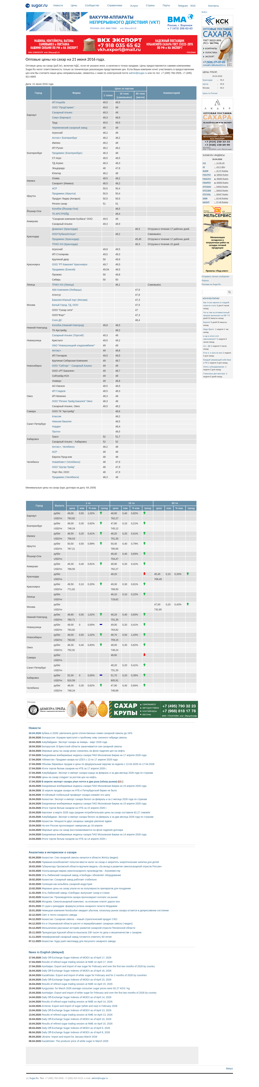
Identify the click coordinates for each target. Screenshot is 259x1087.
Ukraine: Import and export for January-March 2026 (69, 1036)
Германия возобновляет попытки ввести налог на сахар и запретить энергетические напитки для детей (100, 862)
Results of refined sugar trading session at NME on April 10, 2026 (77, 1023)
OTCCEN (207, 190)
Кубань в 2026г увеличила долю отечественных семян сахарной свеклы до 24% (87, 733)
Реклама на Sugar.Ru (211, 284)
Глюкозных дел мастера (214, 374)
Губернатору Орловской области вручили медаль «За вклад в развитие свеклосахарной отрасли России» (102, 866)
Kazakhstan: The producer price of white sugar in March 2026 (75, 1041)
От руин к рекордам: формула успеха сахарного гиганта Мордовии (79, 906)
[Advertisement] (112, 1055)
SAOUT (206, 202)
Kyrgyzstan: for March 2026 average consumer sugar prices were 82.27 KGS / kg (86, 988)
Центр (205, 84)
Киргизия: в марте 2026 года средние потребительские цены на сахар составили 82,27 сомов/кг (96, 812)
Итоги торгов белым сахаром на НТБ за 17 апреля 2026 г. (74, 768)
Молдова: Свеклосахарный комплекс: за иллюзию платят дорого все (81, 901)
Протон (56, 431)
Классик (56, 416)
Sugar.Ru (34, 1078)
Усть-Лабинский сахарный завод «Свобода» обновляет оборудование (81, 875)
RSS (193, 5)
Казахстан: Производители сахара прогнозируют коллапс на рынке (80, 897)
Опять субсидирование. (214, 367)
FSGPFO (207, 183)
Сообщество (95, 5)
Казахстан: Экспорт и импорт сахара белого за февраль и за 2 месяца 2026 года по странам (94, 799)
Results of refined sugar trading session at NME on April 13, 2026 (77, 1014)
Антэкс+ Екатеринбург (64, 137)
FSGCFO (207, 179)
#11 (204, 163)
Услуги (134, 5)
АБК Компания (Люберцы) (67, 289)
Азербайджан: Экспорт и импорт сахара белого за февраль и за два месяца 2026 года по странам (97, 816)
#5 (204, 167)
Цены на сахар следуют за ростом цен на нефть (69, 777)
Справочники (118, 5)
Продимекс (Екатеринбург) (67, 153)
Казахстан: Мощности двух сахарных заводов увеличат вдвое (77, 821)
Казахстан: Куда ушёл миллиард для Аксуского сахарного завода (79, 941)
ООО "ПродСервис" (63, 107)
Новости (61, 5)
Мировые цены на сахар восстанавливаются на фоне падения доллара (82, 830)
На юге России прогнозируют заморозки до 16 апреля (72, 825)
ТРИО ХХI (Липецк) (63, 284)
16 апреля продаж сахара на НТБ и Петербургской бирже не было (79, 790)
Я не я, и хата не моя (212, 353)
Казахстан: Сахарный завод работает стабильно (69, 879)
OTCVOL (207, 194)
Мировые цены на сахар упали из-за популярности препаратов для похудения (86, 888)
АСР (54, 188)
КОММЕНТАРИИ (211, 298)
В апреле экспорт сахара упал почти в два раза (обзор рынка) (79, 781)
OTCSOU (207, 187)
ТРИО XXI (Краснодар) (65, 244)
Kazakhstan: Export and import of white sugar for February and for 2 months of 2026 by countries (94, 975)
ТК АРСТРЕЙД (60, 213)
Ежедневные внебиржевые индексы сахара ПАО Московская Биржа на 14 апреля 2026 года (94, 834)
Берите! (206, 322)
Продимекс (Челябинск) (65, 477)
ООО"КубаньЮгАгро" (64, 234)
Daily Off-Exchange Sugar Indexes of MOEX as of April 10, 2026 (76, 1019)
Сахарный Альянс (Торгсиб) (68, 335)
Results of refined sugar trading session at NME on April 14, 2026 (77, 1001)
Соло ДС (57, 320)
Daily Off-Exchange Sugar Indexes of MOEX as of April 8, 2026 (76, 1032)
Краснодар (208, 80)
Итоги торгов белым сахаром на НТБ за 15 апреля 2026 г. (74, 808)
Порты (169, 5)
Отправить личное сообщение (215, 276)
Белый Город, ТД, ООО (65, 305)
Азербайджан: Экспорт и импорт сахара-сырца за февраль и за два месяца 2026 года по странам (97, 772)
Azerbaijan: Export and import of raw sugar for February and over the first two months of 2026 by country (98, 966)
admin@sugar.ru (138, 73)
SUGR (205, 171)
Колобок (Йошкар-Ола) (65, 208)
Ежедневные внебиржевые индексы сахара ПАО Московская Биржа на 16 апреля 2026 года (94, 786)
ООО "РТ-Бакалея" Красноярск (69, 264)
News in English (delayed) (46, 952)
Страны (153, 5)
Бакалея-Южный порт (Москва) (69, 299)
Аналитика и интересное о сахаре (53, 852)
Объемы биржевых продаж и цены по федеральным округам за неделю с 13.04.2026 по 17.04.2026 (98, 764)
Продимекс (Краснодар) (65, 239)
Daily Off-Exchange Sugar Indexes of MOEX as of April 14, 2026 (76, 997)
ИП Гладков (58, 391)
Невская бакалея (61, 421)
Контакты (213, 5)
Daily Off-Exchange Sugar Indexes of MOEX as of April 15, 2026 (76, 979)
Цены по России (210, 93)
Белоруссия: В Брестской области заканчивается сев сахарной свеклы (82, 746)
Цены (77, 5)
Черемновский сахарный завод (69, 127)
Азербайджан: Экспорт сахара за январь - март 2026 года (74, 742)
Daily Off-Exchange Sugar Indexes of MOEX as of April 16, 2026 (76, 970)
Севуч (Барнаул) (61, 117)
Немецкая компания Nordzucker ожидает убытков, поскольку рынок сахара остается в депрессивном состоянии (105, 910)
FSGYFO (207, 175)
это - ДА (207, 346)
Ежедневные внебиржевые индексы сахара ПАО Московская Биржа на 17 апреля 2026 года (94, 755)
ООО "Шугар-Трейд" (63, 467)
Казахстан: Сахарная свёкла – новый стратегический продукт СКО (79, 919)
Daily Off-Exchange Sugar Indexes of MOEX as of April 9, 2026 (76, 1028)
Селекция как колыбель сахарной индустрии (67, 884)
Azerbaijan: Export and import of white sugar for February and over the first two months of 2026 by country (99, 992)
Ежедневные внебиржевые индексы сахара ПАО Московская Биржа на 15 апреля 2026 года (94, 803)
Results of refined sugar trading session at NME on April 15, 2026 (77, 984)
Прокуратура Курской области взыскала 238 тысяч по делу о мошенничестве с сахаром (91, 932)
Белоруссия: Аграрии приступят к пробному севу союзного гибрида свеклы (84, 737)
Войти (204, 12)
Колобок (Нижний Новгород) (68, 325)
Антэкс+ (56, 350)
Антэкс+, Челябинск (63, 446)
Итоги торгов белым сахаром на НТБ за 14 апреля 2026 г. (74, 838)
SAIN (205, 198)
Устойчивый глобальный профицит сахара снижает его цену (76, 794)
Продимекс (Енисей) (63, 269)
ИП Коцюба (58, 102)
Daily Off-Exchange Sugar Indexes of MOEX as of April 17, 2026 (76, 957)
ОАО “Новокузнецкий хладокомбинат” (73, 345)
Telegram (183, 5)
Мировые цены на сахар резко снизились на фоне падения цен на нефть (83, 750)
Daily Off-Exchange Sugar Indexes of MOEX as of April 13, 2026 (76, 1010)
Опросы (205, 280)
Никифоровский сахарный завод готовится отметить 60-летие (77, 936)
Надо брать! (209, 329)
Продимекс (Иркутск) (64, 193)
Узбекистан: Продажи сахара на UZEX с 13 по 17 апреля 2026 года (80, 759)
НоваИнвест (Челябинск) (66, 462)
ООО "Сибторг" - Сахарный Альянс (72, 365)
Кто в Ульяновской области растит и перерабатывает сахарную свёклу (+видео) (87, 923)
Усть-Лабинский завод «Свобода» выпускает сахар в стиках (76, 892)
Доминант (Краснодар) (65, 229)
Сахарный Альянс (62, 112)
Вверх (229, 1068)
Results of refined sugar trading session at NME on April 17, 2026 (77, 962)
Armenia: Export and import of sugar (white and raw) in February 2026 (79, 1006)
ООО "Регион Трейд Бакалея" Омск (72, 401)
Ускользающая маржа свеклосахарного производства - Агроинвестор (81, 870)
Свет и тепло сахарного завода (59, 914)
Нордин (56, 426)
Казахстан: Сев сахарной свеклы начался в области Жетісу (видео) (80, 857)
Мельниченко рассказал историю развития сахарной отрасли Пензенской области (88, 927)
